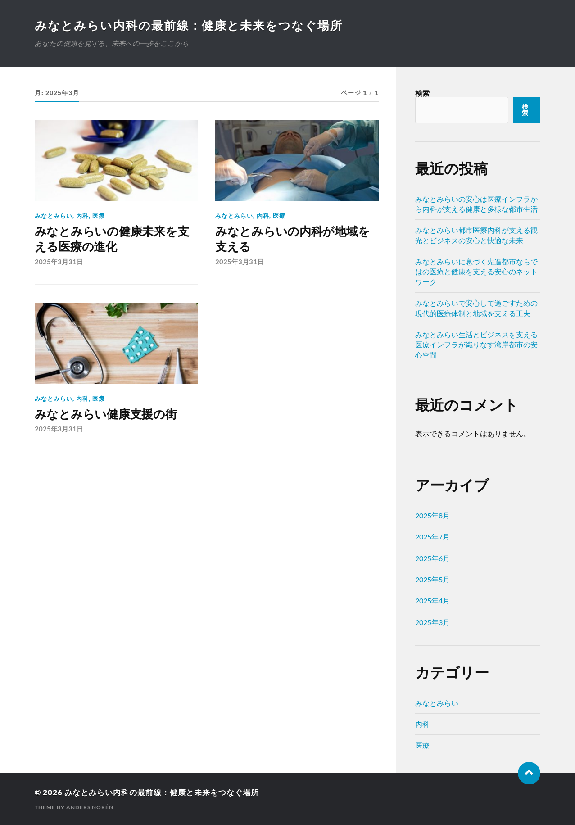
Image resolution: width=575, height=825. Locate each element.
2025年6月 (432, 558)
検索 (422, 93)
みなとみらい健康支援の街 (106, 414)
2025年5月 (432, 579)
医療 (98, 215)
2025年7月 (432, 536)
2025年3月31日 (59, 262)
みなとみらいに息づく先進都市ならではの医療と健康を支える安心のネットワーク (476, 271)
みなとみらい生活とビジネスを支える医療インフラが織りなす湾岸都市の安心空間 (476, 344)
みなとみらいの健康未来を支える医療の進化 (112, 239)
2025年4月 (432, 600)
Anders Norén (89, 807)
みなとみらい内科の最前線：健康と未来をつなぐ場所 (189, 25)
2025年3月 (432, 622)
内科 (82, 215)
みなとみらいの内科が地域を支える (292, 239)
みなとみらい (53, 215)
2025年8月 (432, 515)
